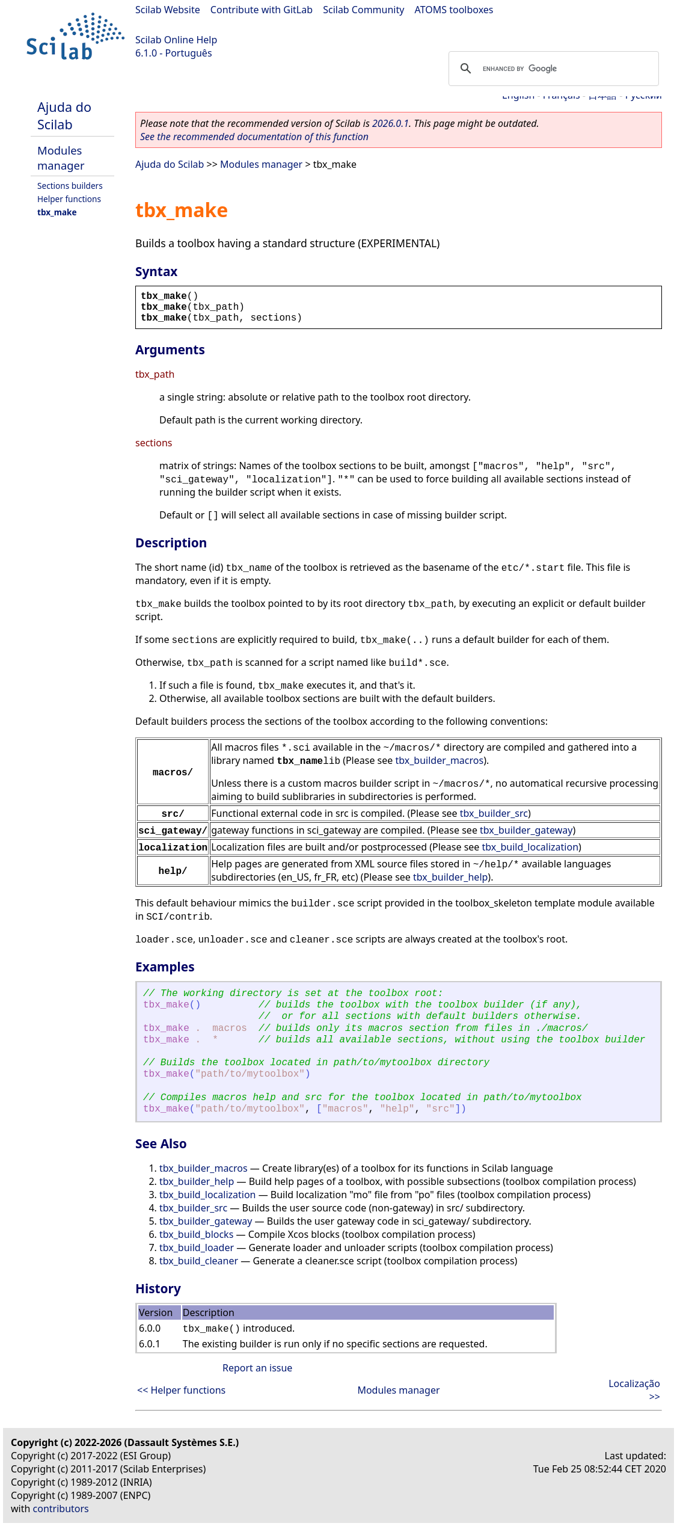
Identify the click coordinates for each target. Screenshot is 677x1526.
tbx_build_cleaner (198, 1260)
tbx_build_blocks (196, 1234)
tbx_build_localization (530, 847)
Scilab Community (363, 9)
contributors (61, 1508)
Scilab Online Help (176, 39)
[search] (552, 68)
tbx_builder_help (450, 877)
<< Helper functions (181, 1390)
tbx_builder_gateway (526, 830)
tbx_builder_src (494, 813)
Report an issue (257, 1367)
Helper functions (69, 199)
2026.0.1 (390, 123)
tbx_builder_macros (439, 760)
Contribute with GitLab (261, 9)
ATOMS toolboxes (454, 9)
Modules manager (60, 158)
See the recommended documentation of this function (254, 136)
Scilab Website (167, 9)
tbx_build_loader (196, 1247)
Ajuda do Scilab (64, 115)
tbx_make (57, 212)
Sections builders (70, 185)
